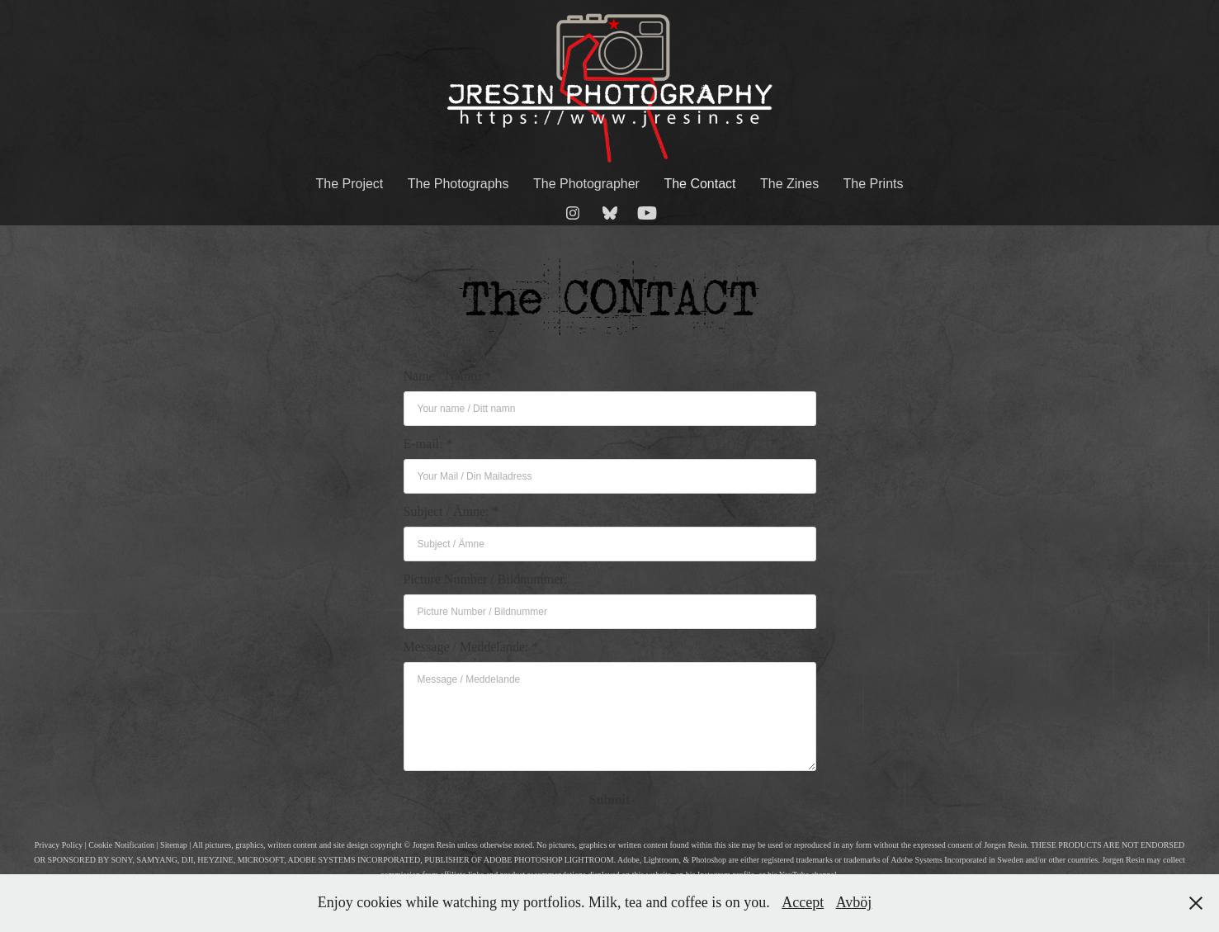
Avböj (854, 902)
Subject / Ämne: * (451, 511)
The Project (349, 184)
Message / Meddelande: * (471, 647)
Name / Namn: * (447, 376)
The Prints (873, 184)
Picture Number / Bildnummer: (486, 579)
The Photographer (586, 184)
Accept (803, 902)
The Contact (699, 184)
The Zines (789, 184)
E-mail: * (428, 444)
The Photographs (458, 184)
